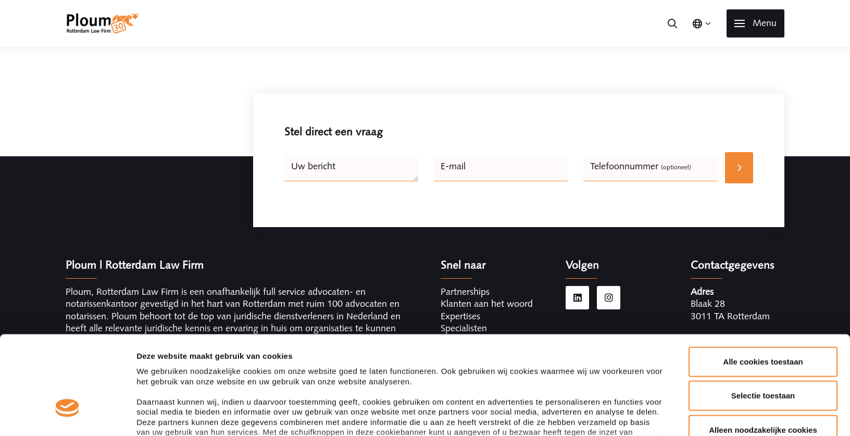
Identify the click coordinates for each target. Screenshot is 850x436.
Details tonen (563, 415)
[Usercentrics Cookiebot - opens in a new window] (67, 415)
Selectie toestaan (763, 319)
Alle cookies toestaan (763, 285)
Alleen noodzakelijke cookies (763, 353)
